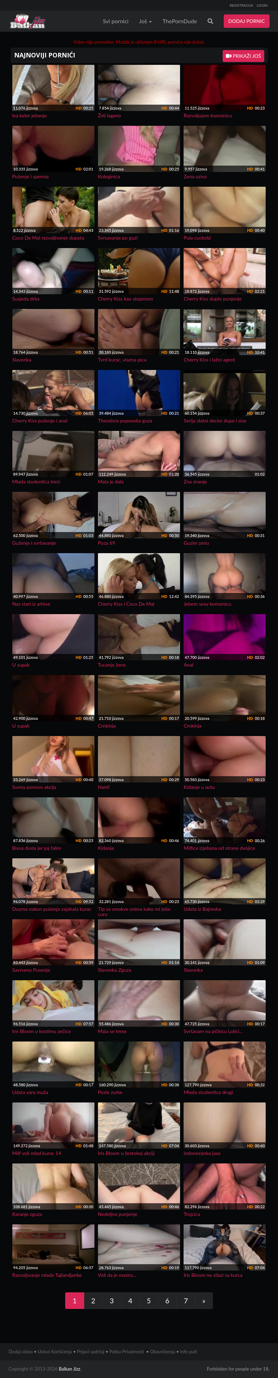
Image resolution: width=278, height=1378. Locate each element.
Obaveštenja (162, 1351)
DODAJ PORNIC (246, 21)
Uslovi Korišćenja (55, 1351)
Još (145, 21)
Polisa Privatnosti (126, 1351)
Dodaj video (21, 1351)
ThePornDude (179, 21)
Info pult (188, 1351)
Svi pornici (116, 21)
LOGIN (262, 5)
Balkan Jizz (69, 1369)
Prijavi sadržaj (90, 1351)
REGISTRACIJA (241, 5)
